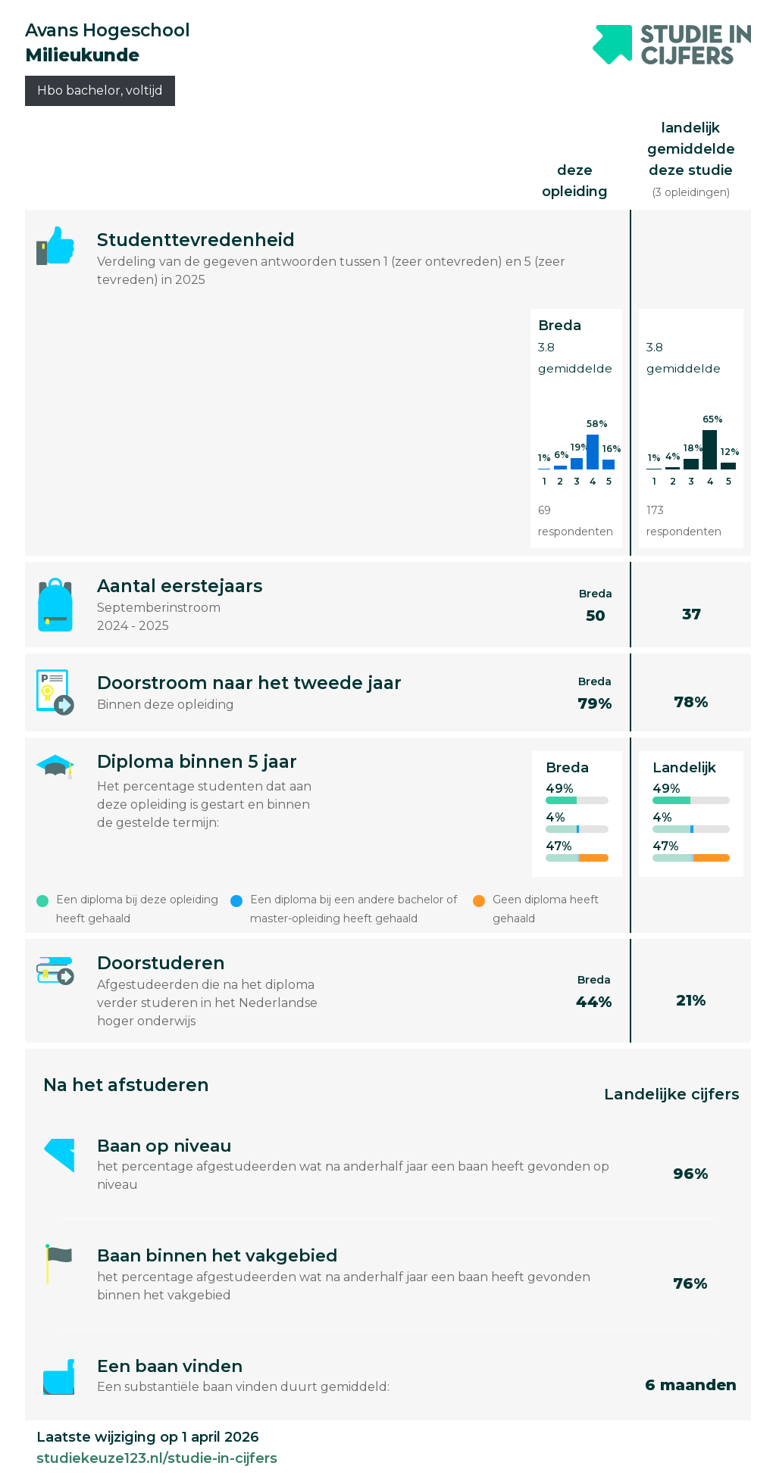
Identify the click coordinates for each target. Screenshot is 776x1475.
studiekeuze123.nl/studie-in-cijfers (156, 1458)
